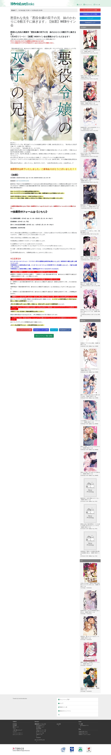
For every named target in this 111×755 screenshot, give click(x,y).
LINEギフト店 (39, 734)
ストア (77, 4)
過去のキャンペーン (64, 711)
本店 (40, 724)
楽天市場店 (38, 728)
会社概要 (15, 725)
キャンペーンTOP (63, 699)
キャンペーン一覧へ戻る (43, 336)
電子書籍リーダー (40, 727)
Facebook (38, 737)
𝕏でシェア (54, 330)
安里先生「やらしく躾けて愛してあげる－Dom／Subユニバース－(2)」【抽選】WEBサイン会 (90, 311)
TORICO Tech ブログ (83, 733)
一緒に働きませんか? (17, 730)
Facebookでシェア (65, 330)
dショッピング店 (40, 733)
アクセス (15, 731)
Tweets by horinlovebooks (20, 698)
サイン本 (96, 4)
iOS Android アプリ (40, 725)
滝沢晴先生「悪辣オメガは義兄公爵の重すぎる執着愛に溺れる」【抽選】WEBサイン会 (90, 553)
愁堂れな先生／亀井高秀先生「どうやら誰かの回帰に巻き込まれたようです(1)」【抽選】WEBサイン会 (90, 525)
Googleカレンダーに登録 (41, 330)
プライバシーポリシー (18, 733)
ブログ (14, 728)
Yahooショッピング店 (41, 730)
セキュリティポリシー (18, 734)
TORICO (18, 750)
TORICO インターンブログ (84, 734)
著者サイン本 (62, 707)
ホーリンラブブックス (23, 181)
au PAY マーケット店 (41, 731)
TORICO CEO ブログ (83, 731)
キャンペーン (86, 4)
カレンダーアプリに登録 (24, 330)
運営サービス (16, 727)
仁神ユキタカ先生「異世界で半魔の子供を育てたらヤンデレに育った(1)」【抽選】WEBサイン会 (90, 585)
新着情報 (15, 724)
